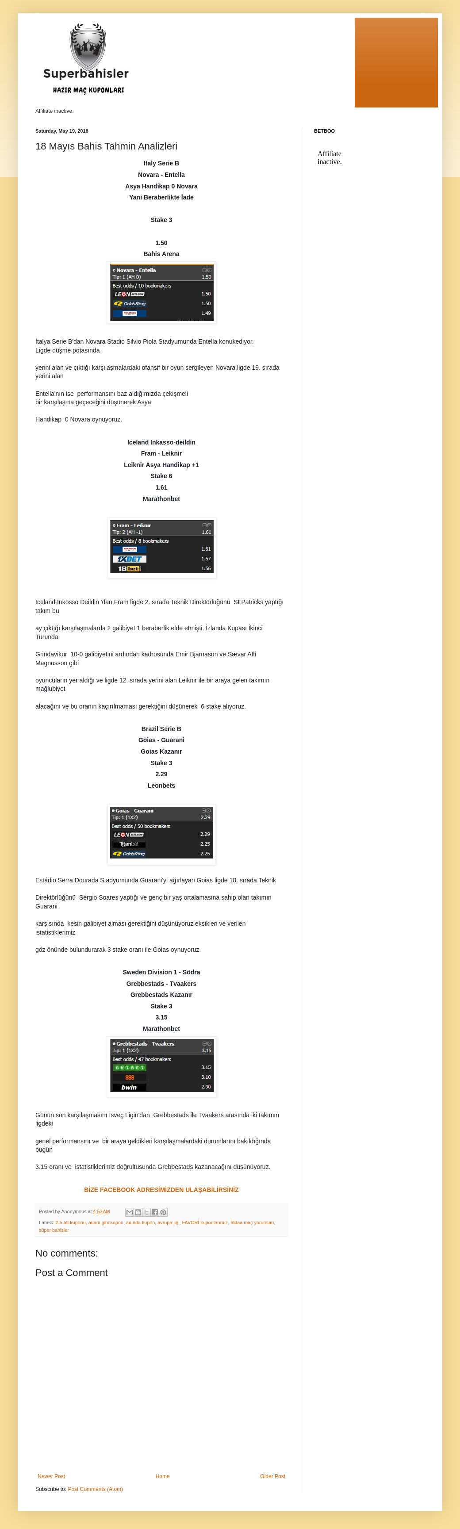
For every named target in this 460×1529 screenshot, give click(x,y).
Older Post (272, 1476)
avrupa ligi (168, 1222)
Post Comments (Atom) (95, 1489)
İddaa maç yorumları (252, 1222)
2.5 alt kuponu (71, 1222)
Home (163, 1476)
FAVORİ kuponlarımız (205, 1222)
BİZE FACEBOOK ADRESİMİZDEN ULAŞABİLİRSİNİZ (161, 1189)
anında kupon (140, 1222)
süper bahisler (54, 1230)
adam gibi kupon (105, 1222)
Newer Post (51, 1476)
